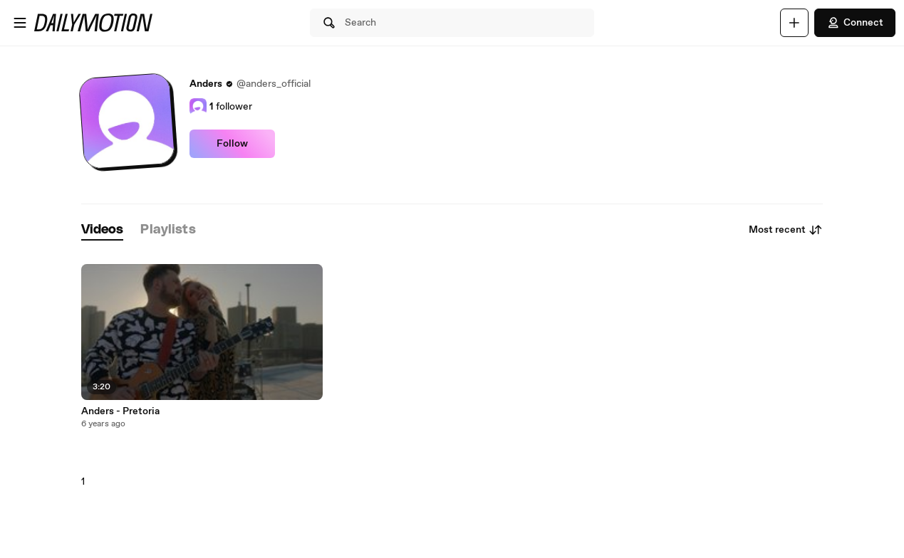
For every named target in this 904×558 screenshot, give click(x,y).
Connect (854, 23)
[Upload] (794, 23)
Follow (232, 143)
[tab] (102, 230)
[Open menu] (20, 23)
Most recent (786, 230)
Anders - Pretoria (120, 411)
